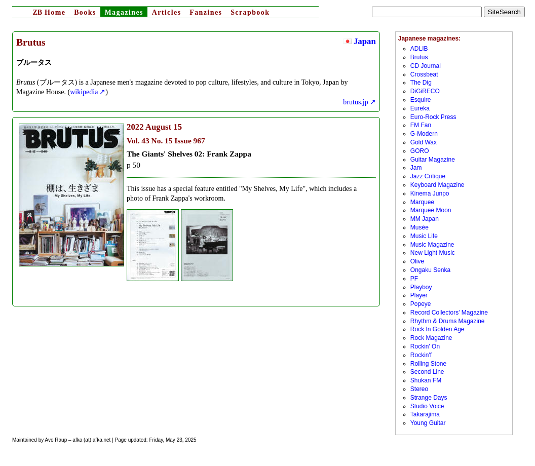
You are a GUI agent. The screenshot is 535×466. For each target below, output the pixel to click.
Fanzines (205, 12)
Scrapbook (250, 12)
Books (85, 12)
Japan (359, 41)
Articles (166, 12)
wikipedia (84, 92)
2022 (135, 127)
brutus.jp (355, 102)
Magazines (123, 12)
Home (48, 12)
